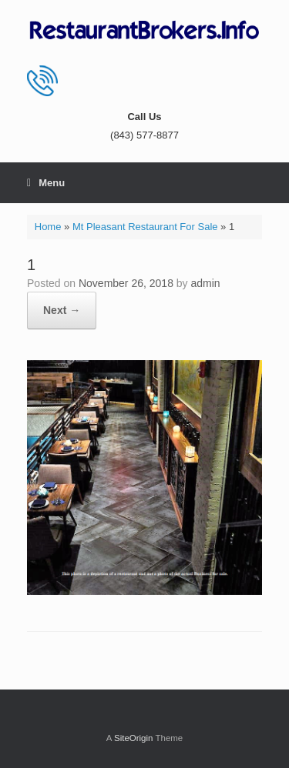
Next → (61, 310)
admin (205, 283)
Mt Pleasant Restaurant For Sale (145, 226)
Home (48, 226)
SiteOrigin (133, 738)
